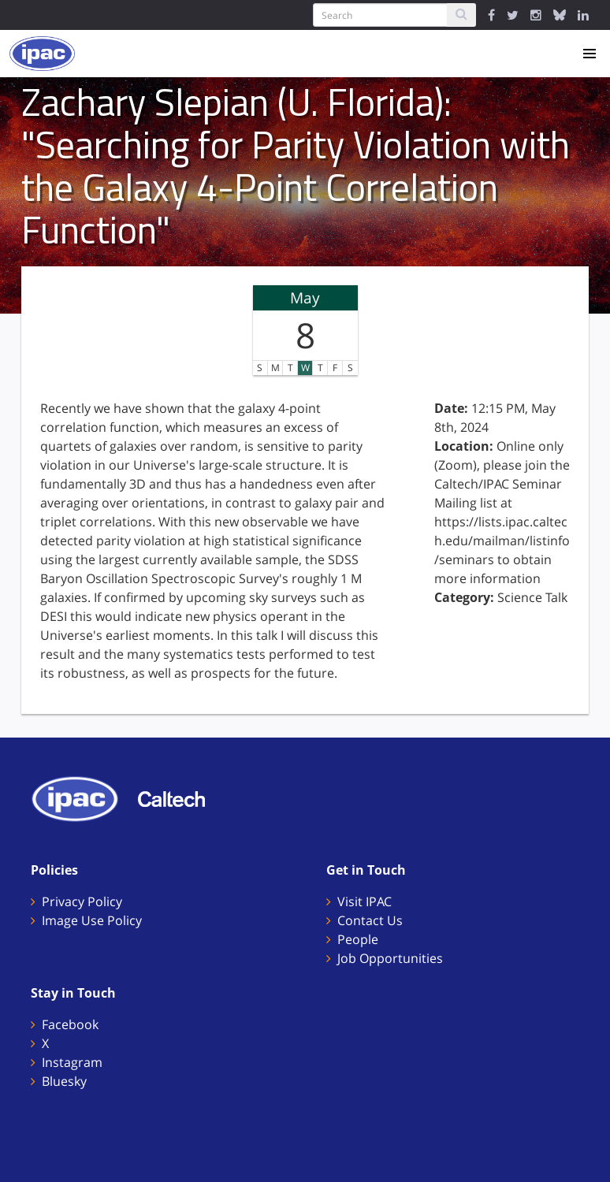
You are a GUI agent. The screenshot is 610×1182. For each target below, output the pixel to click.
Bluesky (64, 1081)
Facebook (70, 1024)
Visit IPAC (364, 901)
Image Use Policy (92, 920)
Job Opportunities (390, 958)
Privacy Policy (82, 901)
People (357, 939)
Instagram (72, 1062)
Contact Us (370, 920)
